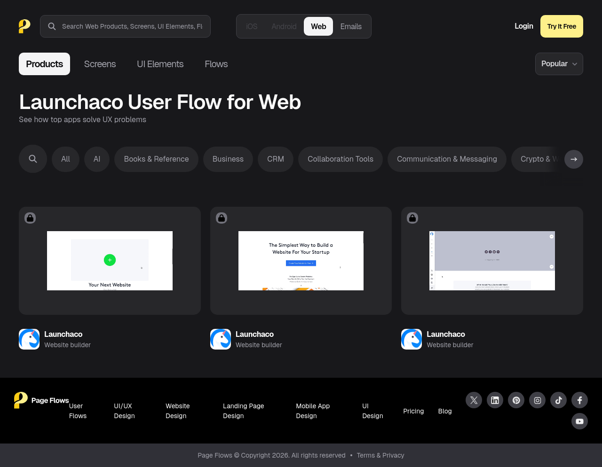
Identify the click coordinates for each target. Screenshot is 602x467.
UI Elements (160, 64)
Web (318, 26)
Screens (100, 64)
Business (228, 159)
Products (44, 64)
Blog (445, 411)
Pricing (413, 411)
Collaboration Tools (340, 159)
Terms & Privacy (380, 455)
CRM (275, 159)
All (65, 159)
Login (524, 26)
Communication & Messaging (447, 159)
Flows (216, 64)
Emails (351, 26)
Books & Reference (156, 159)
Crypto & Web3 (546, 159)
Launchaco (63, 334)
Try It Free (561, 26)
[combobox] (136, 26)
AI (97, 159)
